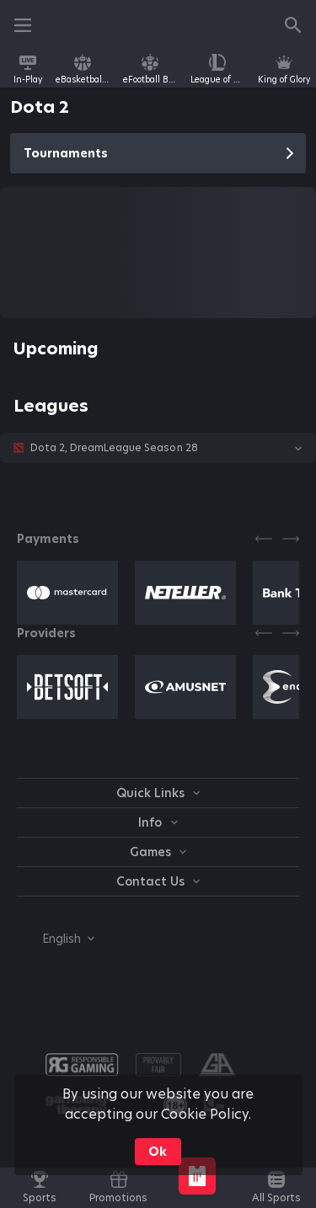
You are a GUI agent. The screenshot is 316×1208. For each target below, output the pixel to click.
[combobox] (55, 938)
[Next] (290, 538)
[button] (158, 448)
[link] (27, 69)
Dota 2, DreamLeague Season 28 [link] (114, 448)
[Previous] (263, 538)
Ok (157, 1151)
